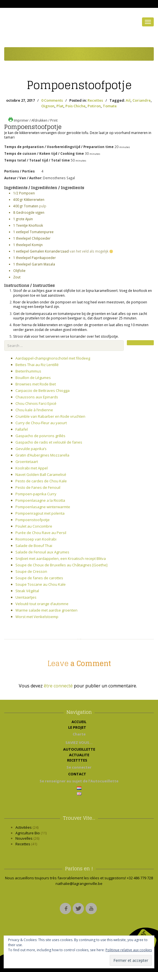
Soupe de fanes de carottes (39, 577)
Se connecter (79, 767)
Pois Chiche (75, 105)
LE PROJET (79, 727)
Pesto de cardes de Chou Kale (41, 480)
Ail (128, 100)
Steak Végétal (27, 590)
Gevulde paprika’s (31, 448)
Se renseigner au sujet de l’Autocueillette (79, 780)
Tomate (110, 105)
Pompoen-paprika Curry (35, 493)
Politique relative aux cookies (129, 950)
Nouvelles (24, 838)
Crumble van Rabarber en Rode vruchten (50, 416)
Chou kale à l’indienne (34, 409)
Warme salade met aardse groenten (46, 610)
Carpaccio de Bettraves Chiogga (42, 390)
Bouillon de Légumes (33, 377)
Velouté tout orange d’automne (41, 603)
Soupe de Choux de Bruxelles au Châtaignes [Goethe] (61, 564)
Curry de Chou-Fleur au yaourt (41, 422)
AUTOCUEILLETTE (79, 749)
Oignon (47, 105)
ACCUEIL (79, 721)
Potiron (94, 105)
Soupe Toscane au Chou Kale (40, 584)
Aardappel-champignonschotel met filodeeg (52, 358)
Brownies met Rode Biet (35, 384)
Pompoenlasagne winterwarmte (42, 506)
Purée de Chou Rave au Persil (40, 532)
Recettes (95, 100)
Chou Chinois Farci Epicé (35, 403)
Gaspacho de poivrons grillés (40, 435)
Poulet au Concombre (33, 526)
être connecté (58, 686)
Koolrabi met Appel (31, 468)
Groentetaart (26, 461)
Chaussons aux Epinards (36, 396)
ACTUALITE (79, 754)
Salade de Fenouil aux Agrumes (42, 552)
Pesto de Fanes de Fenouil (37, 487)
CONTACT (79, 773)
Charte (79, 734)
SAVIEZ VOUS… (79, 742)
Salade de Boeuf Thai (33, 545)
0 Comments (52, 100)
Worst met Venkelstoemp (36, 616)
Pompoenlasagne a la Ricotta (40, 500)
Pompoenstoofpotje (79, 85)
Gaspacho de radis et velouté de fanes (48, 442)
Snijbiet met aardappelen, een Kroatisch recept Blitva (60, 558)
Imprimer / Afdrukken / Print (33, 120)
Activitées (23, 827)
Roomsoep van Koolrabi (35, 539)
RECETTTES (79, 760)
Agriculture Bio (27, 832)
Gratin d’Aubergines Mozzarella (42, 455)
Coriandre (141, 100)
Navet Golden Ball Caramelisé (40, 474)
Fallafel (21, 429)
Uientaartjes (25, 597)
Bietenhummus (28, 371)
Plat (59, 105)
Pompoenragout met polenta (40, 513)
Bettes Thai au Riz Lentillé (37, 364)
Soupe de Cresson (31, 571)
